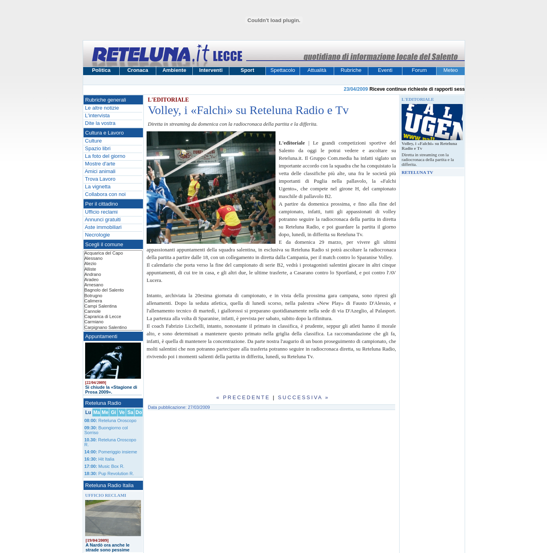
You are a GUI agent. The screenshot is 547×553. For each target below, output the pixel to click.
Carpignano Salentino (113, 327)
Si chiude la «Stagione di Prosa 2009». (111, 389)
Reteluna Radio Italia (109, 485)
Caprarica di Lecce (113, 316)
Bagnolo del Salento (113, 290)
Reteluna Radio (103, 403)
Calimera (113, 301)
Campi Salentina (113, 306)
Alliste (113, 269)
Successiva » (303, 397)
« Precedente (243, 397)
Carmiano (113, 321)
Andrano (113, 274)
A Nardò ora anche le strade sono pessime (108, 547)
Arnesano (113, 285)
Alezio (113, 263)
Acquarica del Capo (113, 253)
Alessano (113, 258)
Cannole (113, 311)
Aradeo (113, 279)
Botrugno (113, 295)
